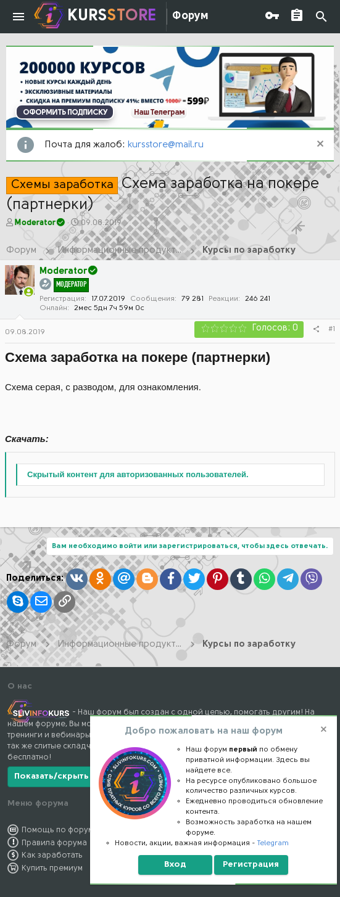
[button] (18, 16)
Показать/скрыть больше (69, 776)
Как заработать (52, 855)
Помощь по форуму (59, 830)
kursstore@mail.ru (166, 145)
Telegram (273, 843)
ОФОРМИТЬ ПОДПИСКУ (65, 113)
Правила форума (54, 843)
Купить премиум (52, 868)
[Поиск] (321, 17)
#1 (331, 329)
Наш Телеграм (159, 113)
